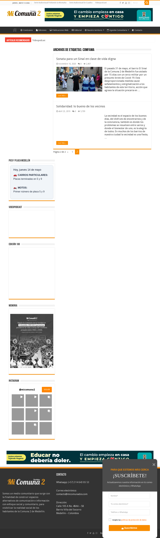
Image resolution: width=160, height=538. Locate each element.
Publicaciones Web (59, 30)
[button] (18, 400)
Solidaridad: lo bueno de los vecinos (80, 106)
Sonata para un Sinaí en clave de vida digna (86, 59)
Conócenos (26, 30)
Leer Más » (62, 96)
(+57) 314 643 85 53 (78, 482)
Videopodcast (101, 3)
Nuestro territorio (93, 30)
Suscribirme (127, 527)
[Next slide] (48, 341)
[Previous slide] (15, 341)
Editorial (77, 30)
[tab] (22, 365)
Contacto (137, 30)
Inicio (15, 30)
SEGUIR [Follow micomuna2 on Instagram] (47, 389)
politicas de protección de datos (133, 520)
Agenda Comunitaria (117, 30)
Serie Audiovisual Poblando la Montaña (50, 3)
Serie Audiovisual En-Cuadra (80, 3)
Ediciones (41, 30)
